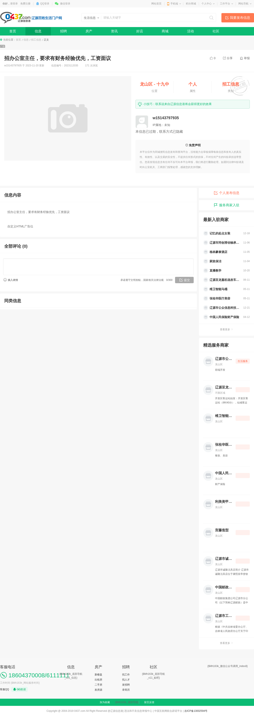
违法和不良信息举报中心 (138, 710)
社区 (216, 31)
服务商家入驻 (226, 205)
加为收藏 (105, 702)
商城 (165, 31)
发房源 (98, 689)
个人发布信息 (226, 193)
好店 (139, 31)
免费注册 (25, 3)
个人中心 (207, 3)
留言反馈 (149, 702)
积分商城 (191, 3)
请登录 (14, 3)
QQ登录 (44, 3)
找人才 (126, 679)
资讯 (114, 31)
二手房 (98, 684)
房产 (89, 31)
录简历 (126, 689)
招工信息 (36, 39)
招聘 (63, 31)
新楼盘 (98, 674)
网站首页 (156, 3)
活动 (190, 31)
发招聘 (126, 684)
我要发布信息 (240, 17)
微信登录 (65, 3)
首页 (12, 31)
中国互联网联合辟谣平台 (168, 710)
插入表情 (13, 280)
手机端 (174, 3)
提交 (187, 280)
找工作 (126, 674)
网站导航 (243, 3)
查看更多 (226, 329)
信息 (38, 31)
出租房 (98, 679)
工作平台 (225, 3)
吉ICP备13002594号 (195, 710)
